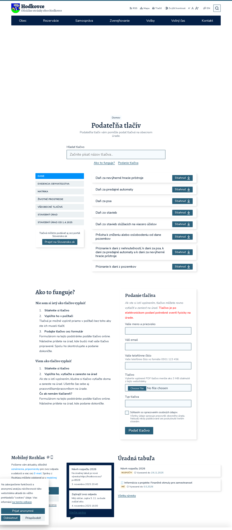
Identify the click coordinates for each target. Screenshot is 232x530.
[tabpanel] (144, 140)
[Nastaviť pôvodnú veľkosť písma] (192, 8)
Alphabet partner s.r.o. (126, 521)
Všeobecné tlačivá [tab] (50, 124)
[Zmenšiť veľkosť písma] (189, 8)
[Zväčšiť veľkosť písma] (196, 8)
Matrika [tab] (43, 109)
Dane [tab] (41, 93)
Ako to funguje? (104, 80)
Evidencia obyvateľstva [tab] (53, 101)
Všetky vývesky (127, 413)
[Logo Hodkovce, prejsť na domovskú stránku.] (36, 8)
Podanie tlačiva (128, 80)
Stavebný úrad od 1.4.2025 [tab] (55, 140)
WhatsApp (177, 502)
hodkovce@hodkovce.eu (181, 481)
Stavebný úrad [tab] (48, 132)
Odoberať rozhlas (35, 408)
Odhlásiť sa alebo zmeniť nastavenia (35, 422)
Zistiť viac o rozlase (35, 416)
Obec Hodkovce (170, 521)
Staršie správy (77, 430)
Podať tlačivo (139, 348)
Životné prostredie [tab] (50, 116)
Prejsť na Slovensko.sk (60, 160)
